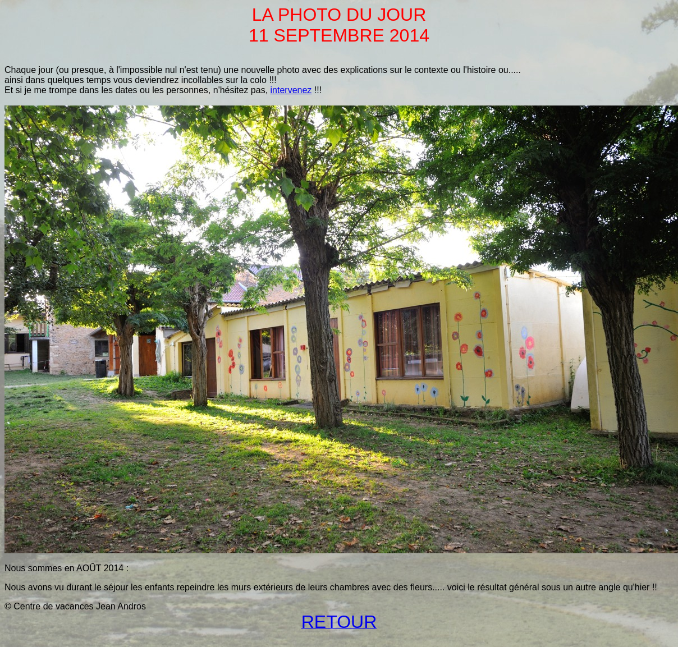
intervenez (291, 90)
